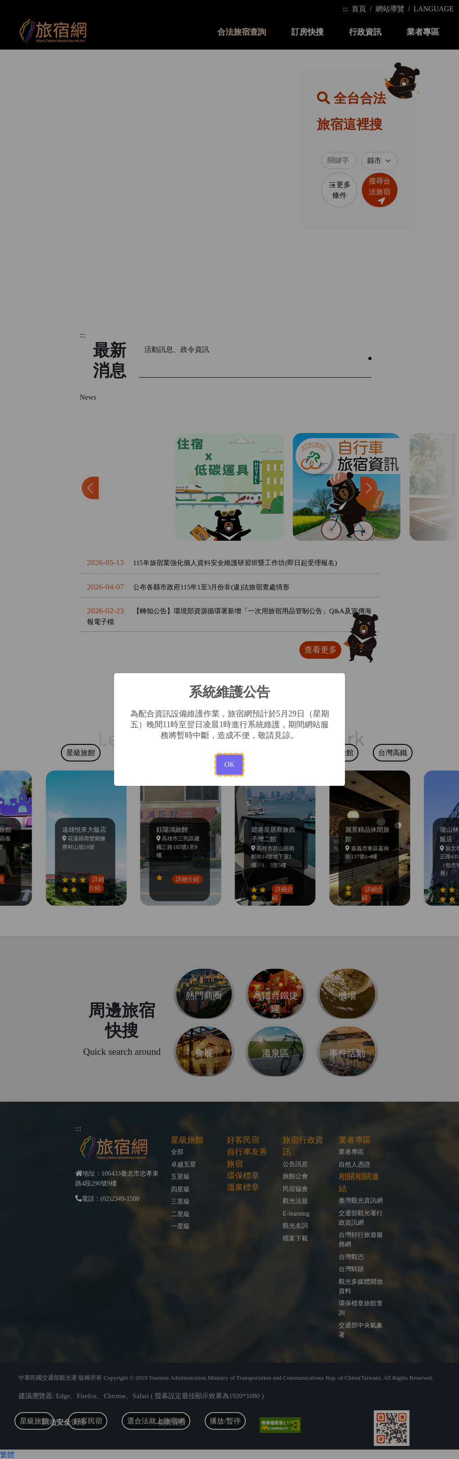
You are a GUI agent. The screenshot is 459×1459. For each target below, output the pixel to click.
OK (229, 764)
